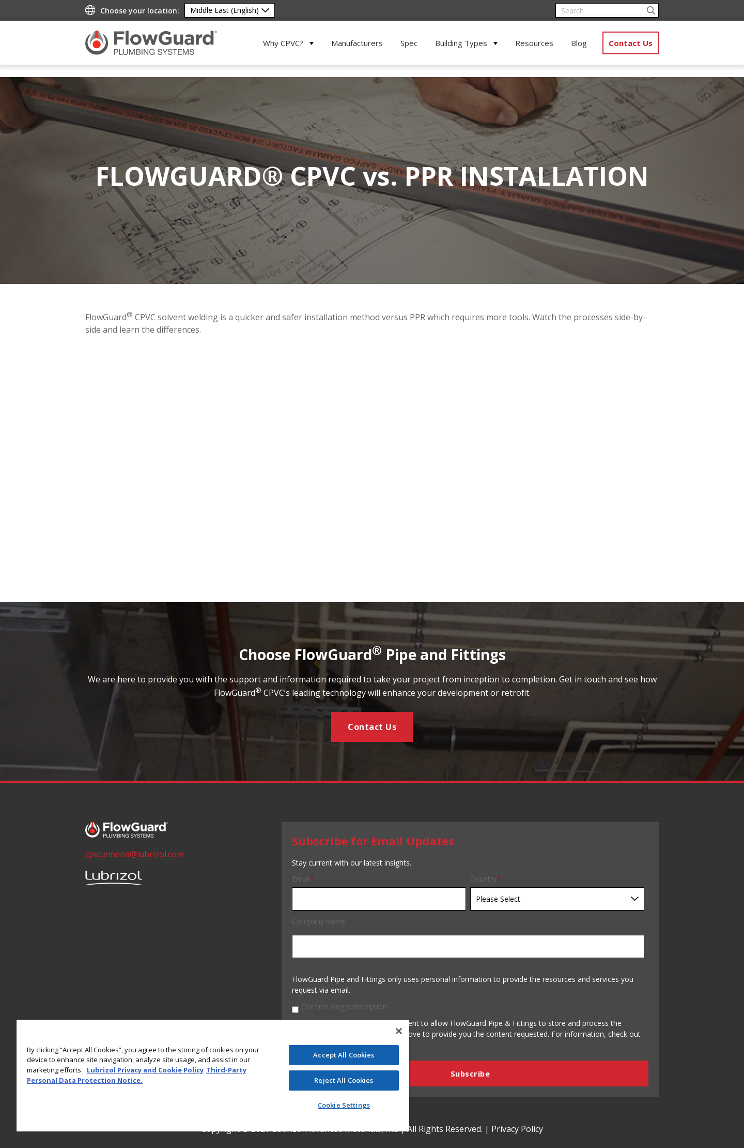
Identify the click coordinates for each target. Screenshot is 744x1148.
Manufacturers (357, 43)
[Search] (607, 10)
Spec (408, 43)
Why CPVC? (283, 43)
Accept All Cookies (343, 1055)
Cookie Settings (344, 1105)
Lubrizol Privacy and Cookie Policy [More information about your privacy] (145, 1070)
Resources (534, 43)
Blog (579, 43)
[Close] (399, 1031)
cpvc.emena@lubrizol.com (134, 854)
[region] (213, 1075)
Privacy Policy (517, 1129)
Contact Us (631, 43)
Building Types (461, 43)
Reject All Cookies (343, 1080)
